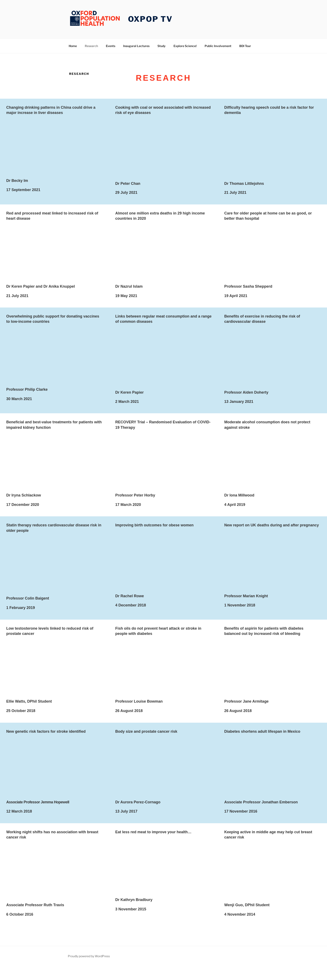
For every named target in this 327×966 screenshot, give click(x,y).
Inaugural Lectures (136, 46)
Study (161, 46)
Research (91, 46)
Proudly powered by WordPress (89, 956)
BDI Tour (245, 46)
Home (73, 46)
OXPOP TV (150, 19)
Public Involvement (218, 46)
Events (110, 46)
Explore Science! (185, 46)
